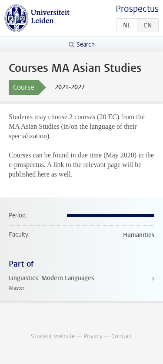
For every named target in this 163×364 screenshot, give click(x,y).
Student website (53, 336)
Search (86, 44)
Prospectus (137, 9)
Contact (121, 336)
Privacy (93, 336)
